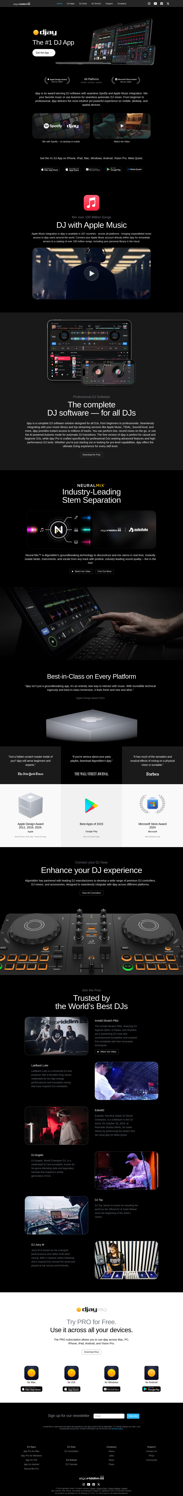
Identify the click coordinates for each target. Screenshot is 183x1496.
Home (59, 3)
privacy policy (117, 1429)
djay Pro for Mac (31, 1451)
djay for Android (31, 1464)
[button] (91, 454)
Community (151, 1460)
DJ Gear (83, 3)
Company (121, 3)
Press (111, 1464)
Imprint (92, 1488)
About (111, 1451)
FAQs (151, 1455)
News (111, 1460)
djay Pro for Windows (31, 1455)
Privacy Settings (114, 1488)
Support (109, 3)
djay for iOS (31, 1460)
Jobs (111, 1455)
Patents (124, 1488)
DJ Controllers (71, 1451)
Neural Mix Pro (31, 1469)
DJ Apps (71, 3)
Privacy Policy (102, 1488)
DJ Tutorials (71, 1464)
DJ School (96, 3)
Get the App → (44, 52)
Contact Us (151, 1451)
